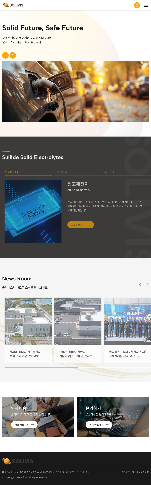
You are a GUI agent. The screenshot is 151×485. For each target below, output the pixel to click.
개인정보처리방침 (140, 472)
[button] (11, 55)
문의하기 (126, 472)
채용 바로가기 (15, 424)
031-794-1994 (82, 471)
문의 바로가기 (89, 424)
